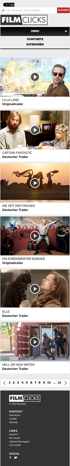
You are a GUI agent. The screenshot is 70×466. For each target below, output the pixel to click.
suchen (63, 10)
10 (49, 382)
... (54, 382)
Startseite (35, 39)
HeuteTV (13, 434)
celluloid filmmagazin (19, 441)
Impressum (14, 415)
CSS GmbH (15, 445)
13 (59, 382)
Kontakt (16, 411)
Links (13, 430)
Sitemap (13, 422)
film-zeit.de (14, 438)
